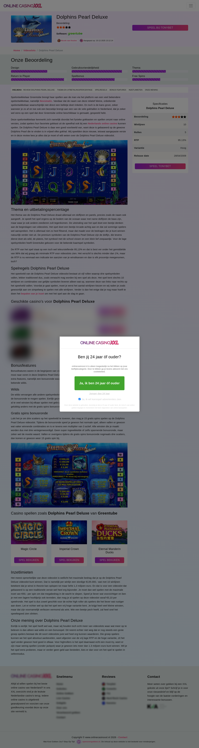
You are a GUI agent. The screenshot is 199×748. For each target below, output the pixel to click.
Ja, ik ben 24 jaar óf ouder (99, 383)
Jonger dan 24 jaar (99, 393)
